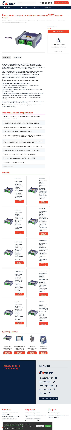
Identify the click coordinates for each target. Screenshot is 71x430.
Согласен (48, 426)
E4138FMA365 (43, 240)
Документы (17, 57)
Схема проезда (48, 386)
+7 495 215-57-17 (45, 3)
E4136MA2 (42, 178)
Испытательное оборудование (10, 416)
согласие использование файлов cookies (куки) (17, 424)
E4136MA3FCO (43, 271)
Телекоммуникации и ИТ (32, 421)
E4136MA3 (42, 208)
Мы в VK (44, 393)
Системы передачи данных (9, 418)
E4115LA (17, 302)
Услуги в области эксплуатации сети (58, 415)
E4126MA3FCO (19, 271)
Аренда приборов (53, 417)
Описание (6, 57)
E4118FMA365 (18, 242)
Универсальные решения (32, 413)
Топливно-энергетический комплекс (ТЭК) (35, 415)
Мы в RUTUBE (47, 389)
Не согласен (40, 426)
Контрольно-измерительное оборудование (10, 413)
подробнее (20, 428)
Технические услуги (53, 413)
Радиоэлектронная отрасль (33, 418)
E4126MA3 (17, 210)
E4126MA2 (18, 179)
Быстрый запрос (61, 2)
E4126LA (41, 301)
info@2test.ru (47, 382)
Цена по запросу (19, 201)
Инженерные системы (8, 421)
